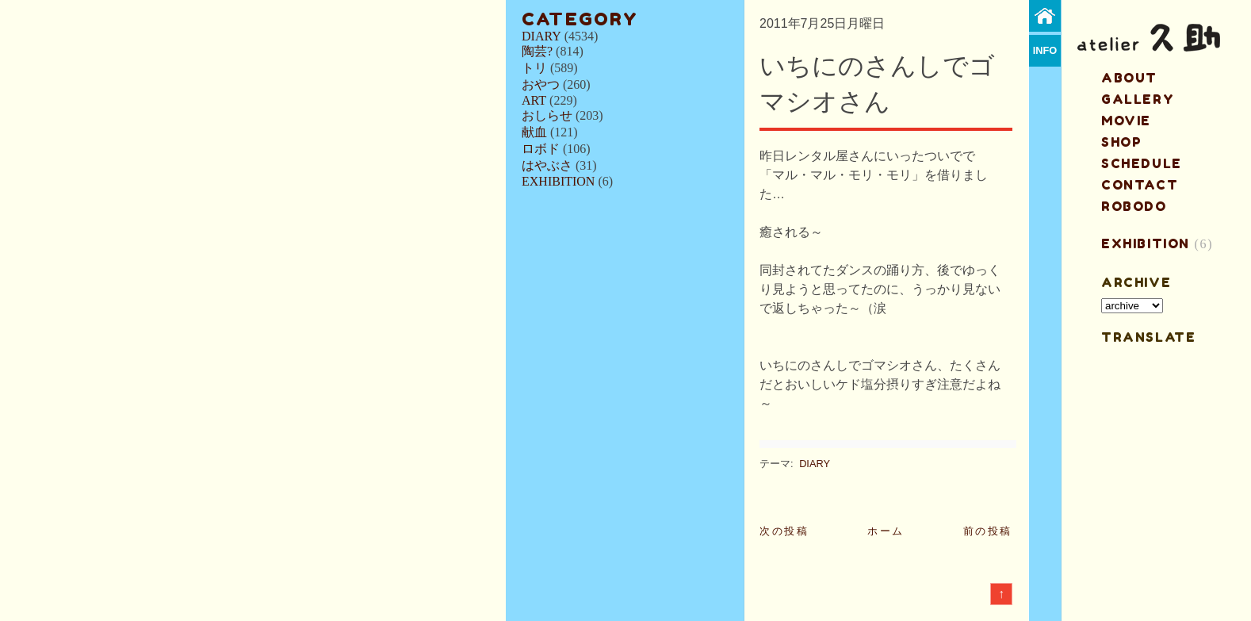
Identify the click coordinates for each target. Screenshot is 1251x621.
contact (1139, 185)
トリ (534, 68)
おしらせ (547, 115)
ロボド (541, 148)
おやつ (541, 84)
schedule (1141, 163)
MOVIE (1126, 120)
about (1129, 78)
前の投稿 (987, 531)
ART (534, 100)
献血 (534, 132)
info (1045, 50)
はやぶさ (547, 165)
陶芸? (537, 51)
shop (1121, 142)
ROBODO (1134, 206)
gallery (1137, 99)
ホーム (886, 531)
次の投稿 (784, 531)
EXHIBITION (558, 181)
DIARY (541, 36)
